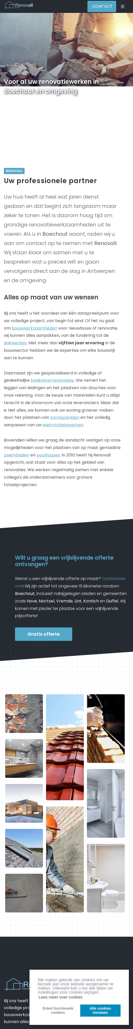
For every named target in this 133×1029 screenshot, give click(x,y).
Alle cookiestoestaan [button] (100, 1010)
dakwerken (15, 343)
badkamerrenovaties (52, 380)
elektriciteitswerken (63, 425)
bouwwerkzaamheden (34, 328)
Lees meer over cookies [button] (61, 997)
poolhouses (48, 455)
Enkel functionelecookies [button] (58, 1010)
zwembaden (16, 455)
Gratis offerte (43, 634)
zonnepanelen (64, 417)
